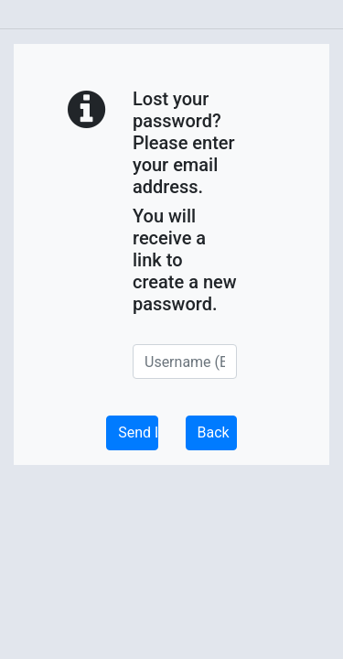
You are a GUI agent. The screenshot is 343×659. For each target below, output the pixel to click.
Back (214, 432)
